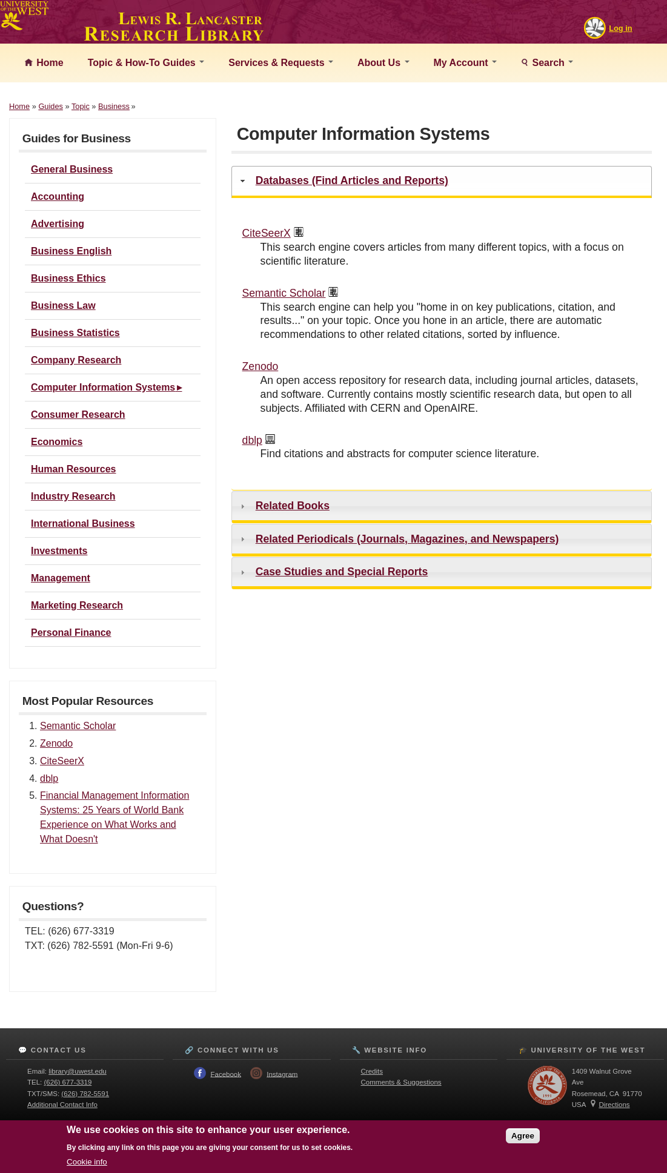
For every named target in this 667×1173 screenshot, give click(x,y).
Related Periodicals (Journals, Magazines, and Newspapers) (407, 539)
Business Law (63, 305)
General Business (72, 169)
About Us (383, 63)
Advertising (57, 224)
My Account (465, 63)
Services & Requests (280, 63)
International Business (83, 523)
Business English (71, 251)
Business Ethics (68, 278)
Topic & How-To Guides (146, 63)
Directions (614, 1104)
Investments (59, 551)
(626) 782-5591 (85, 1093)
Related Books (293, 506)
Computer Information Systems (103, 387)
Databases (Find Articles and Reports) (352, 180)
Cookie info (87, 1161)
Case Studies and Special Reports (342, 572)
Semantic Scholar (78, 726)
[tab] (441, 182)
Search (551, 63)
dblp (49, 778)
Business (114, 106)
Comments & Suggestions (401, 1082)
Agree (522, 1135)
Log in (620, 28)
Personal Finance (71, 632)
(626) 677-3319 (68, 1082)
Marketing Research (77, 605)
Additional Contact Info (62, 1104)
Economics (56, 442)
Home (49, 63)
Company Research (76, 360)
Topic (80, 106)
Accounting (57, 196)
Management (60, 578)
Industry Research (73, 496)
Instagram (282, 1073)
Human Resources (73, 469)
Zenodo (56, 743)
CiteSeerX (62, 761)
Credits (372, 1071)
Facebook (225, 1073)
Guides (50, 106)
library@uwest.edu (77, 1071)
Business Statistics (75, 333)
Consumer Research (78, 414)
